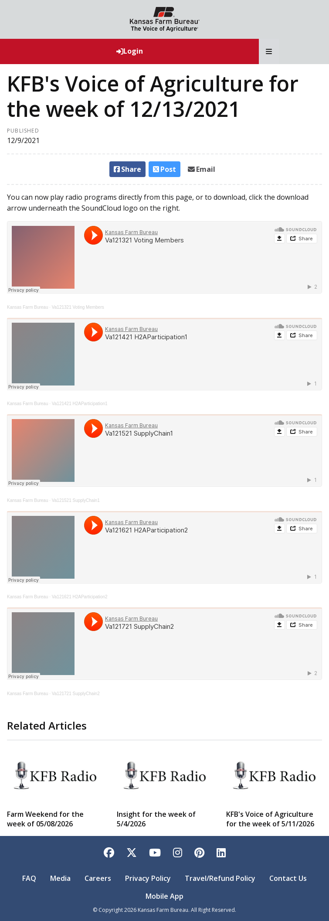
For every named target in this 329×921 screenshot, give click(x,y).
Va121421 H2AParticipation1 (80, 403)
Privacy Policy (148, 878)
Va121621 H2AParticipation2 (80, 596)
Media (60, 878)
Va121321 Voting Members (78, 307)
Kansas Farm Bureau (27, 307)
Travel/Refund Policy (220, 878)
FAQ (29, 878)
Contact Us (288, 878)
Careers (98, 878)
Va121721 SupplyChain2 (76, 693)
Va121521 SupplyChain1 (76, 500)
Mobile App (164, 896)
